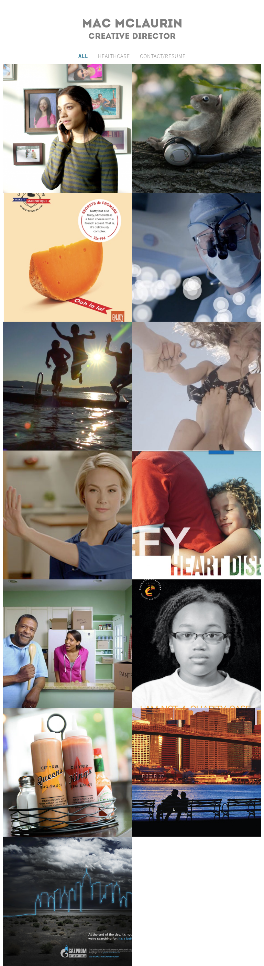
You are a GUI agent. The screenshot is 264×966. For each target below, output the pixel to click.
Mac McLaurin (132, 24)
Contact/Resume (163, 56)
